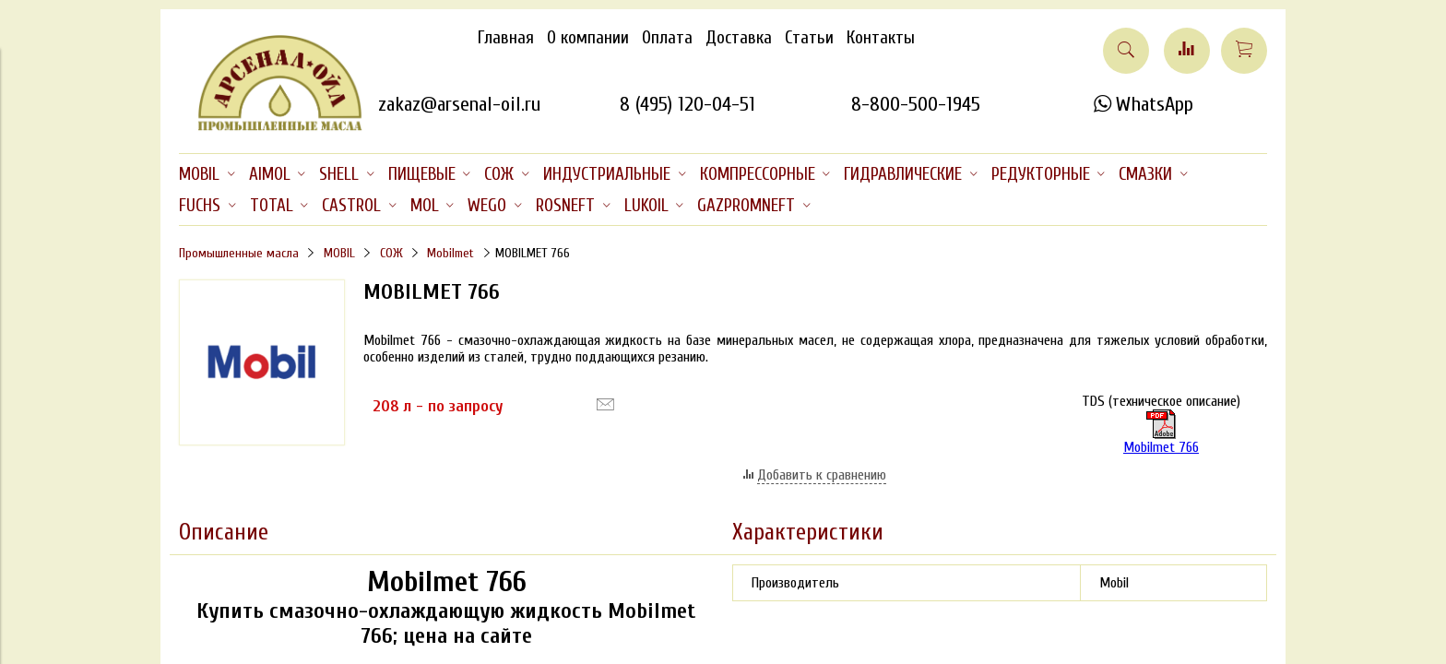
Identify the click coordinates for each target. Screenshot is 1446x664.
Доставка (738, 38)
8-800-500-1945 (915, 104)
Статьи (809, 38)
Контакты (881, 38)
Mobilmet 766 (1161, 447)
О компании (588, 38)
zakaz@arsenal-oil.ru (459, 104)
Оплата (667, 38)
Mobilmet (450, 253)
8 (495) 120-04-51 (687, 104)
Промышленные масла (239, 253)
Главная (506, 38)
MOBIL (339, 253)
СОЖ (391, 253)
